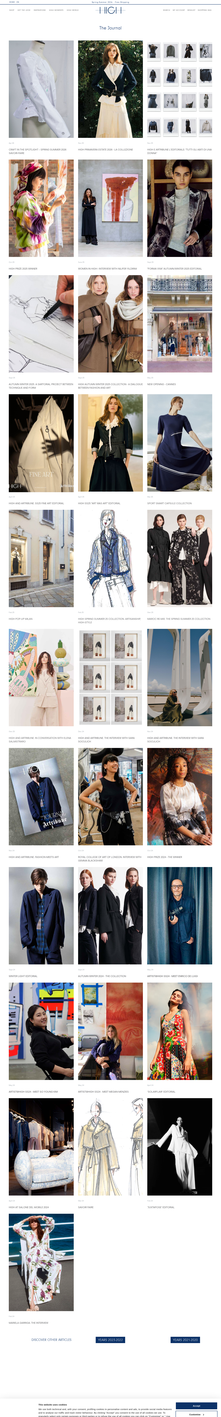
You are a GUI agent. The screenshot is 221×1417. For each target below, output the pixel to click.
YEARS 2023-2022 (110, 1340)
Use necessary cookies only (196, 1406)
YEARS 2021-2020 (185, 1340)
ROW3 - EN (14, 2)
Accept (196, 1389)
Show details (45, 1411)
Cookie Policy (116, 1403)
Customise (196, 1397)
